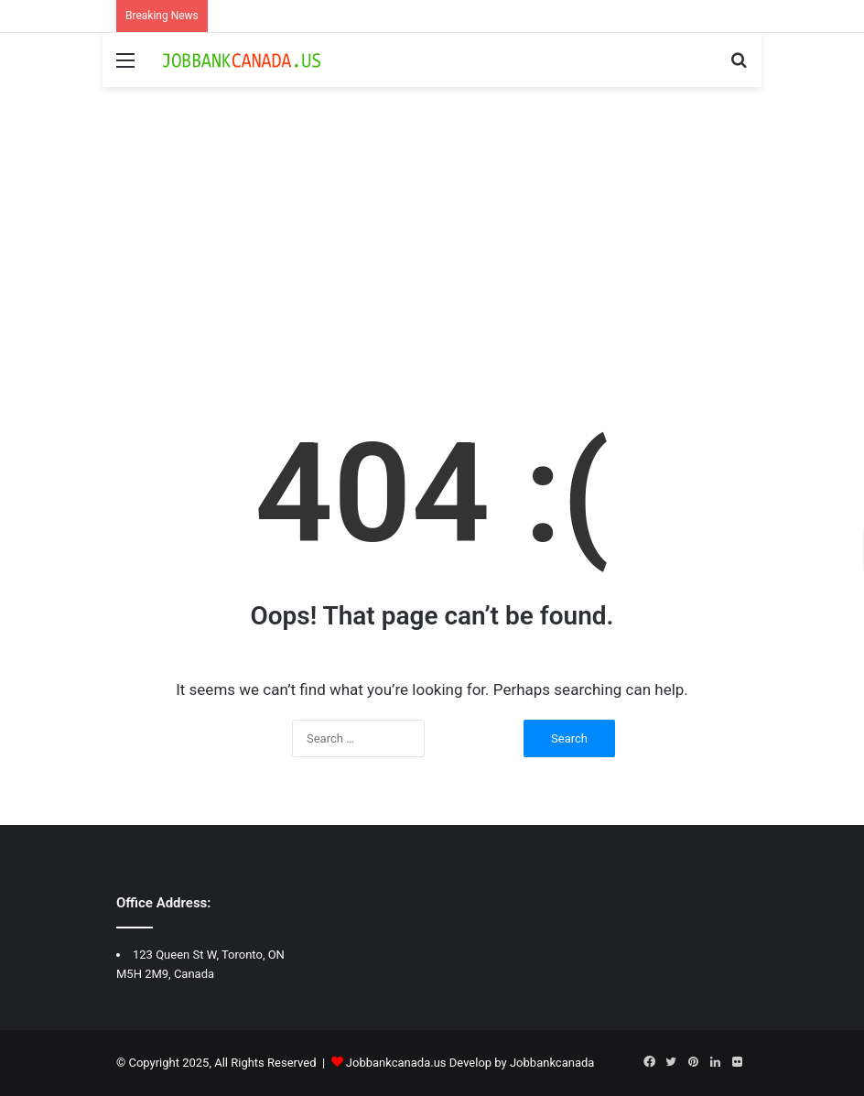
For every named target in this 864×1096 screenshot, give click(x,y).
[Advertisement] (432, 242)
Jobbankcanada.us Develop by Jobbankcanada (470, 1062)
